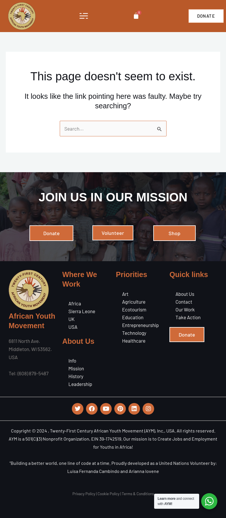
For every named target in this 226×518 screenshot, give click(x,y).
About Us (184, 294)
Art (125, 294)
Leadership (80, 384)
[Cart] (136, 16)
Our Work (185, 309)
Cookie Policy (108, 493)
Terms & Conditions (138, 493)
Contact (183, 302)
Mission (76, 368)
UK (71, 319)
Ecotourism (134, 309)
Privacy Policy (83, 493)
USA (72, 327)
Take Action (188, 317)
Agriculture (133, 302)
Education (132, 317)
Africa (74, 303)
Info (72, 360)
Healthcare (133, 341)
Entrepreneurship (140, 325)
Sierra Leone (81, 311)
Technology (134, 333)
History (75, 376)
